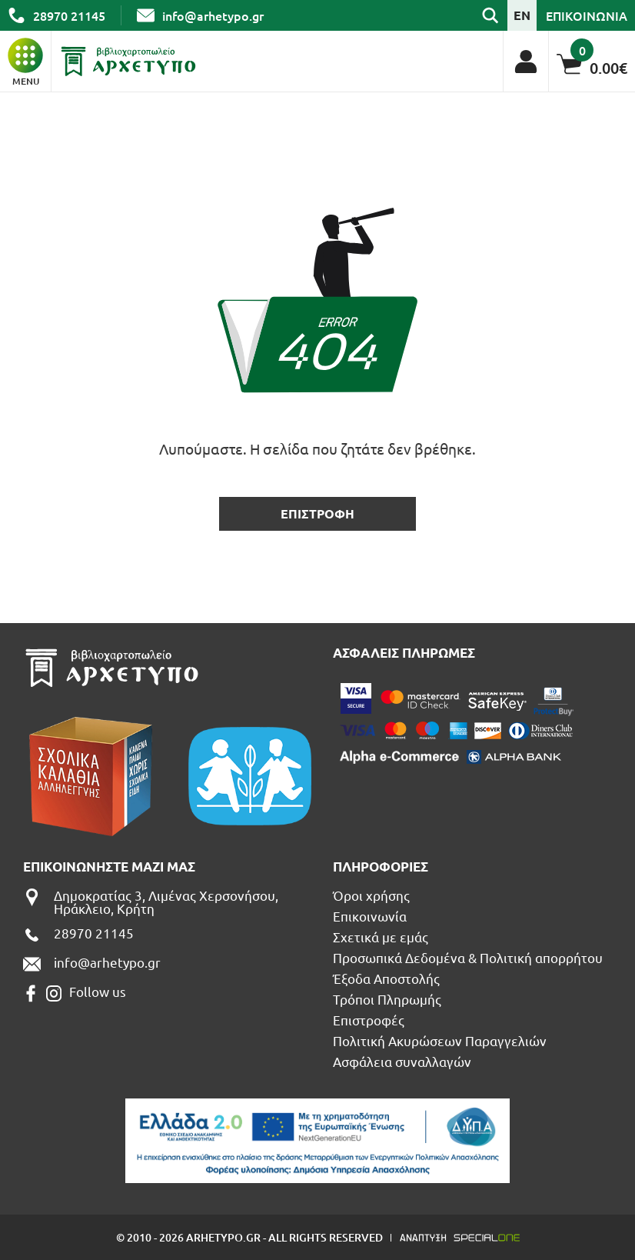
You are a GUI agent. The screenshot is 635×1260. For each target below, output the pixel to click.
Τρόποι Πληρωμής (387, 998)
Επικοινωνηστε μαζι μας (109, 866)
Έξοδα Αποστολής (386, 978)
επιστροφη (317, 513)
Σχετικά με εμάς (380, 936)
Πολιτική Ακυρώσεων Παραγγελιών (440, 1040)
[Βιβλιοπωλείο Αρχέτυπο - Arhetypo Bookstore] (128, 61)
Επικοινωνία (370, 915)
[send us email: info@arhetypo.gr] (200, 15)
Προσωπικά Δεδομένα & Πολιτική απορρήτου (468, 957)
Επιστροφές (368, 1019)
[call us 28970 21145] (56, 15)
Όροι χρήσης (371, 895)
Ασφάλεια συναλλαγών (402, 1061)
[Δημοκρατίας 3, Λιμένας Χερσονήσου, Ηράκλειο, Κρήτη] (170, 901)
